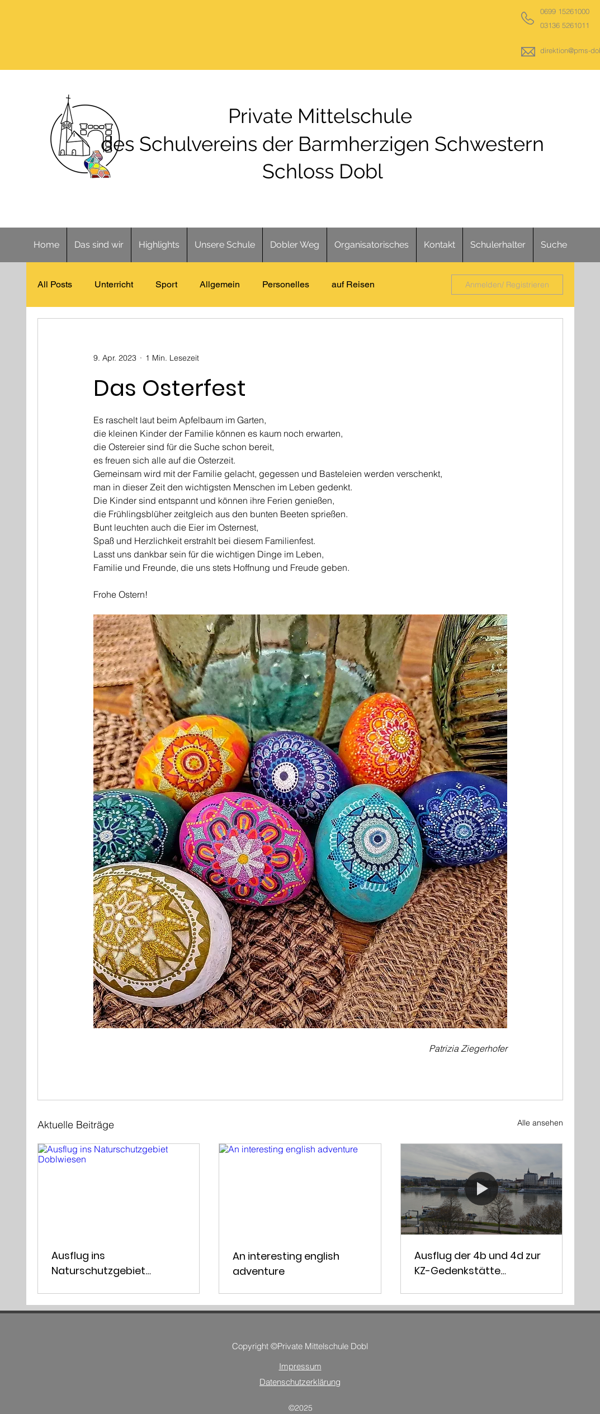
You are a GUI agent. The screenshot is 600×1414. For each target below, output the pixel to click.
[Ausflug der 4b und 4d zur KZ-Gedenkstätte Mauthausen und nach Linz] (482, 1189)
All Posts (54, 284)
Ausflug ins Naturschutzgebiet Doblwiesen (98, 1263)
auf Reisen (353, 284)
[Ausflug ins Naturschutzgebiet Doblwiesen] (119, 1189)
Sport (166, 284)
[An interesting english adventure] (300, 1189)
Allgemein (220, 284)
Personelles (285, 284)
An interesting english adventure (286, 1263)
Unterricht (114, 284)
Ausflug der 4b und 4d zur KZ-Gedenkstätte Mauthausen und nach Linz (480, 1263)
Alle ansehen (540, 1123)
